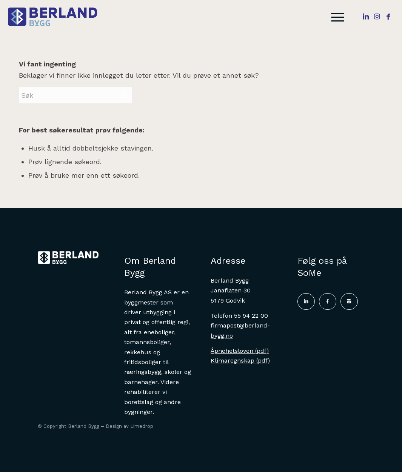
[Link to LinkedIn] (365, 16)
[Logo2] (57, 17)
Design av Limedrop (129, 426)
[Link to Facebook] (388, 16)
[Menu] (335, 17)
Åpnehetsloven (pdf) (240, 350)
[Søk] (75, 95)
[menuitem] (335, 17)
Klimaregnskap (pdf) (240, 360)
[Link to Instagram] (377, 16)
